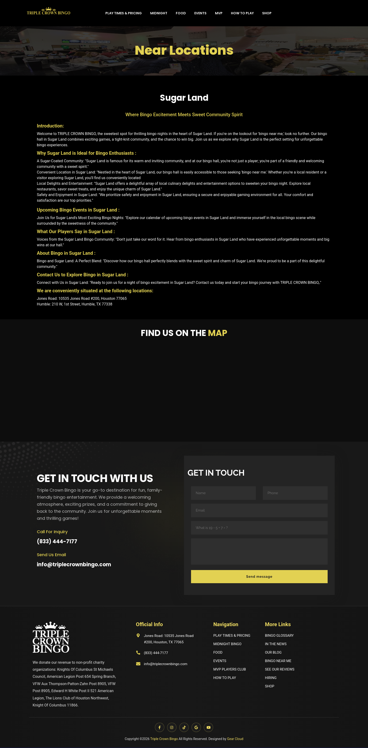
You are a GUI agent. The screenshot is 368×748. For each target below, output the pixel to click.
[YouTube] (209, 728)
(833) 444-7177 (57, 541)
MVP (218, 13)
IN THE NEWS (276, 644)
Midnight (158, 13)
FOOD (218, 653)
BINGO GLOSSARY (280, 636)
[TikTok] (184, 728)
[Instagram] (171, 728)
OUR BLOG (274, 653)
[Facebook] (159, 728)
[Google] (197, 728)
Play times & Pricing (123, 13)
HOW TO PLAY (225, 679)
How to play (242, 13)
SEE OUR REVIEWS (280, 671)
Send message (259, 576)
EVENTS (220, 662)
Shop (267, 13)
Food (181, 13)
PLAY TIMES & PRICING (233, 636)
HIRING (271, 679)
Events (200, 13)
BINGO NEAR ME (279, 662)
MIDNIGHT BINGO (228, 644)
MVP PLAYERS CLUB (230, 671)
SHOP (270, 688)
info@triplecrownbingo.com (74, 564)
